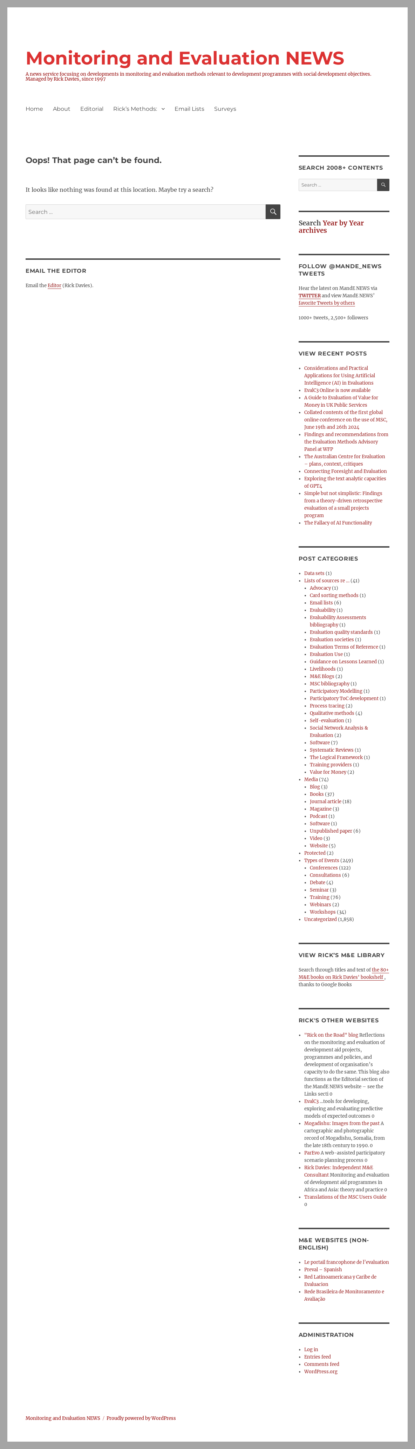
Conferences (324, 868)
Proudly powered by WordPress (141, 1418)
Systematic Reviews (332, 750)
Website (319, 846)
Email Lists (189, 109)
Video (316, 838)
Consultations (325, 875)
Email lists (321, 603)
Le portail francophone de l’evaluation (346, 1262)
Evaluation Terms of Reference (344, 647)
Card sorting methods (334, 595)
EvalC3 (311, 1101)
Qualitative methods (332, 713)
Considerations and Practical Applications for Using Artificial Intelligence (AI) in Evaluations (339, 375)
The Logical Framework (336, 757)
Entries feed (317, 1357)
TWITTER (310, 296)
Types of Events (321, 861)
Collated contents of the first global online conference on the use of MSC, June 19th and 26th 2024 (345, 419)
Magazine (321, 809)
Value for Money (328, 772)
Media (311, 780)
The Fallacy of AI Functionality (338, 523)
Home (34, 109)
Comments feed (321, 1364)
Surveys (225, 109)
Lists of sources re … (326, 581)
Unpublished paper (331, 831)
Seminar (319, 890)
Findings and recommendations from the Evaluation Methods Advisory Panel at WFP (346, 442)
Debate (317, 883)
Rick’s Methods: (135, 109)
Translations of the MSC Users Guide (345, 1197)
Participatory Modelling (336, 691)
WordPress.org (321, 1372)
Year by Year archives (331, 227)
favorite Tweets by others (327, 303)
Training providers (331, 765)
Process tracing (327, 706)
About (61, 109)
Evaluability (322, 610)
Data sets (314, 573)
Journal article (325, 802)
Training (319, 897)
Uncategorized (320, 919)
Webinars (320, 905)
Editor (54, 286)
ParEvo (312, 1153)
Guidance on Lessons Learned (343, 662)
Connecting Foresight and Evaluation (345, 471)
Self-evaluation (327, 721)
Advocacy (320, 588)
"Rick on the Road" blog (331, 1035)
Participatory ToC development (344, 699)
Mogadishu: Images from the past (342, 1123)
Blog (315, 787)
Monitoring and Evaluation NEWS (185, 58)
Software (320, 743)
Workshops (323, 912)
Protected (315, 853)
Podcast (318, 816)
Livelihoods (323, 669)
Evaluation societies (332, 640)
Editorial (91, 109)
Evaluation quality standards (341, 632)
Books (317, 794)
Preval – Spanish (323, 1270)
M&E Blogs (322, 676)
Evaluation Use (326, 654)
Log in (311, 1350)
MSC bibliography (329, 684)
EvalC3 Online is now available (337, 390)
